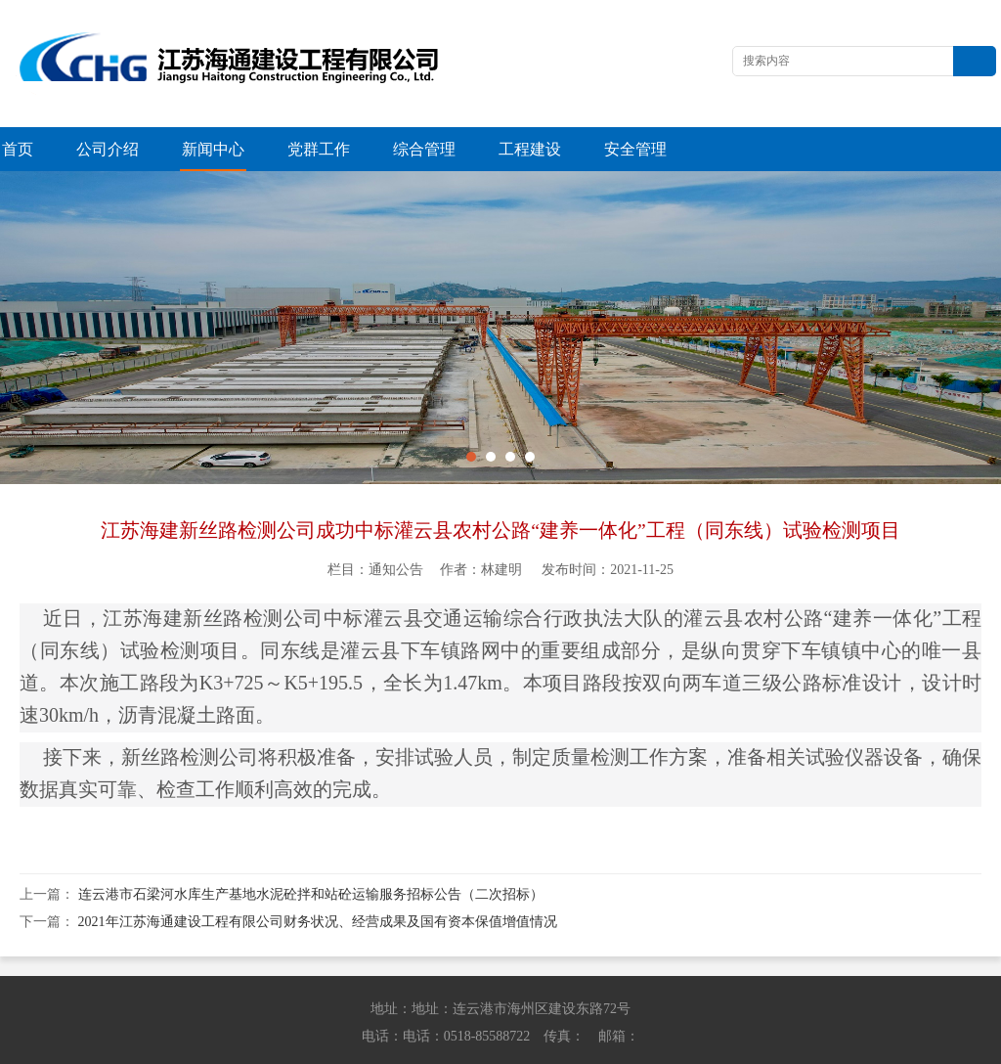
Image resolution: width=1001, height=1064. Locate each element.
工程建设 (530, 149)
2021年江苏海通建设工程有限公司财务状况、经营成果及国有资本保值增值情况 (317, 877)
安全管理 (635, 149)
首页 (17, 149)
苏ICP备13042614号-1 (779, 1045)
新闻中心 (213, 149)
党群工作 (318, 149)
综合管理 (424, 149)
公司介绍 (107, 149)
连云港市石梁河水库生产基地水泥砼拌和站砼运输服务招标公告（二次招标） (311, 850)
